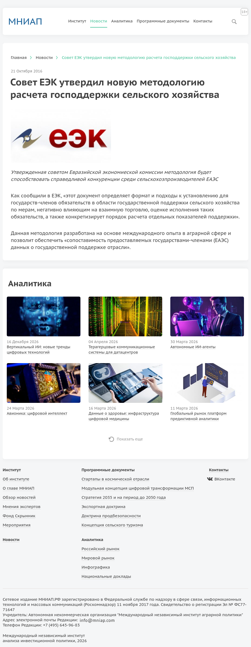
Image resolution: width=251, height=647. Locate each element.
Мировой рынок (98, 557)
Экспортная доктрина (103, 506)
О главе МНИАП (18, 488)
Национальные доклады (106, 576)
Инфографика (96, 567)
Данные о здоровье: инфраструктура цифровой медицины (124, 416)
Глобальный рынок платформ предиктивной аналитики (199, 416)
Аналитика (122, 21)
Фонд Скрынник (19, 515)
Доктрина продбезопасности (111, 515)
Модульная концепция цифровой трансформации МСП (138, 488)
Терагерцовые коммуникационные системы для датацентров (122, 349)
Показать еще (130, 439)
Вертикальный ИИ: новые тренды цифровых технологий (38, 349)
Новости (98, 21)
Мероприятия (17, 524)
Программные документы (163, 21)
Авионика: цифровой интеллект (37, 413)
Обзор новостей (19, 497)
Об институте (16, 479)
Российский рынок (100, 548)
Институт (77, 21)
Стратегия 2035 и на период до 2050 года (124, 497)
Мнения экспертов (22, 506)
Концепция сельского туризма (112, 524)
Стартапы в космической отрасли (115, 479)
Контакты (202, 21)
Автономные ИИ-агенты (193, 346)
